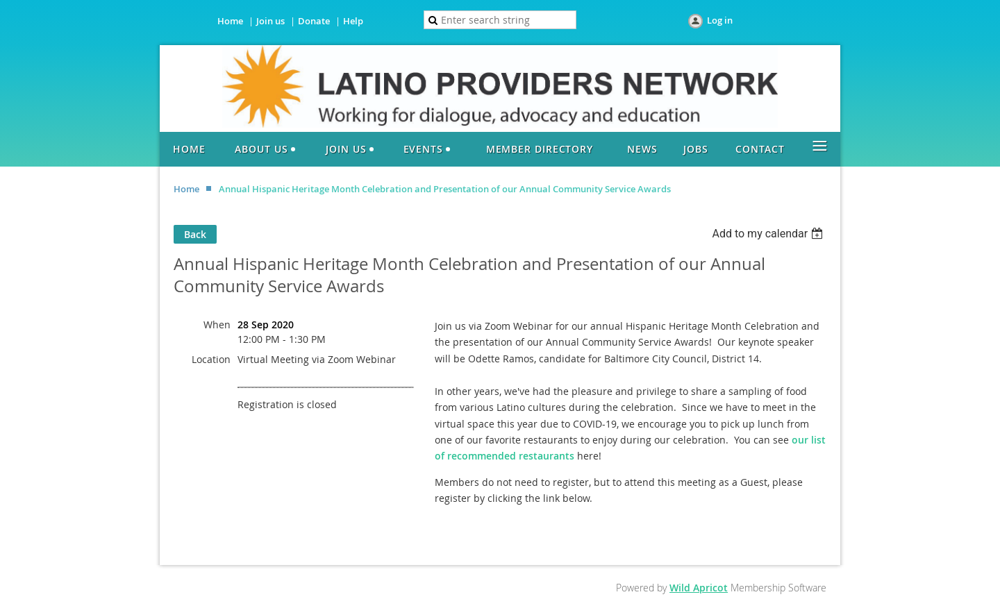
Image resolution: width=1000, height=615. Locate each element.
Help (353, 21)
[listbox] (769, 233)
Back (195, 234)
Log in (720, 20)
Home (230, 21)
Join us (270, 21)
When (217, 324)
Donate (314, 21)
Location (211, 359)
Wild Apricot (698, 587)
